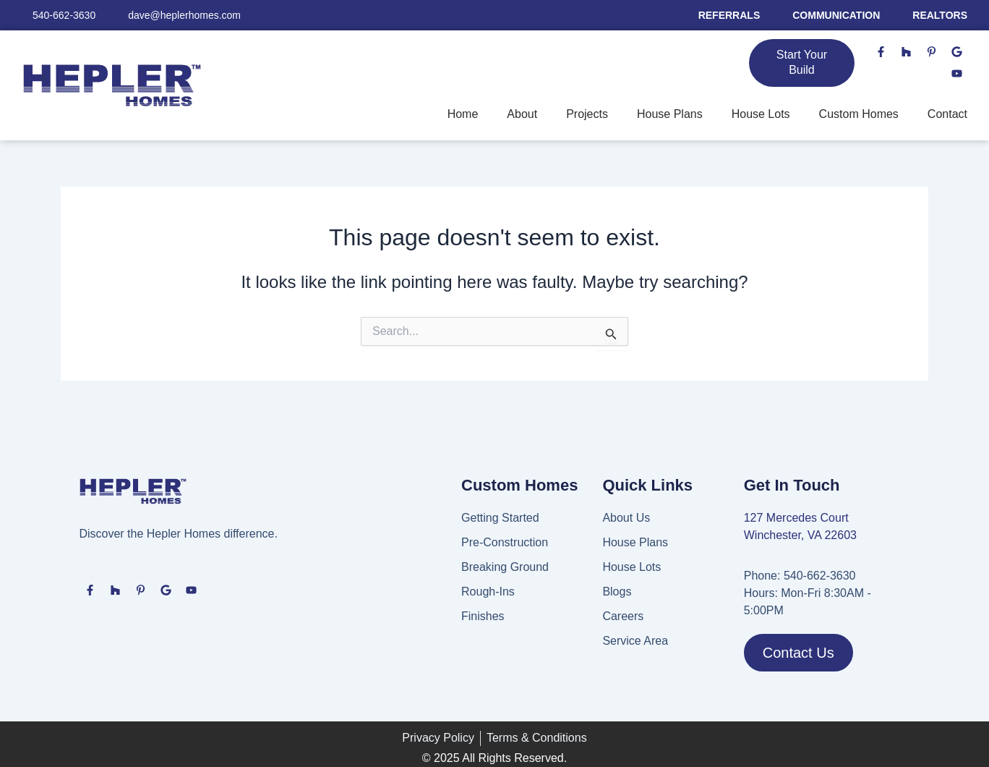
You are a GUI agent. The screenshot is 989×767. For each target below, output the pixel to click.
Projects (587, 114)
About (522, 114)
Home (463, 114)
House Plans (670, 114)
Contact (947, 114)
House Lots (761, 114)
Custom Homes (859, 114)
